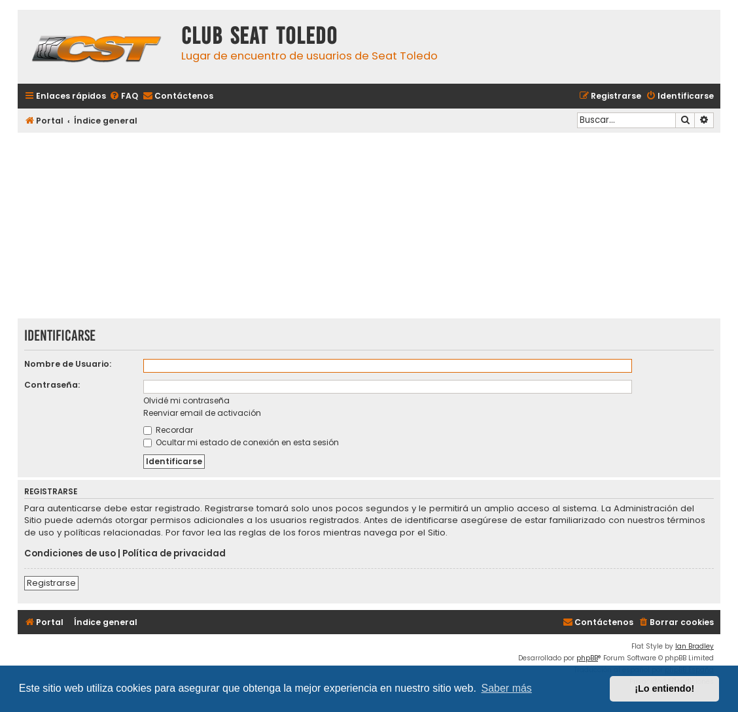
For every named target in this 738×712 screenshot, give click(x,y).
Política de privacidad (174, 554)
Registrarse (51, 583)
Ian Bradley (694, 646)
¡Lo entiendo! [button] (664, 688)
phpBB (587, 658)
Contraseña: (52, 384)
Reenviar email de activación (202, 413)
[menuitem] (123, 96)
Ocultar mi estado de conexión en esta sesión (241, 442)
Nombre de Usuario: (67, 363)
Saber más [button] (507, 688)
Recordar (168, 429)
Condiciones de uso (70, 554)
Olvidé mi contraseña (186, 400)
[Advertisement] (369, 226)
